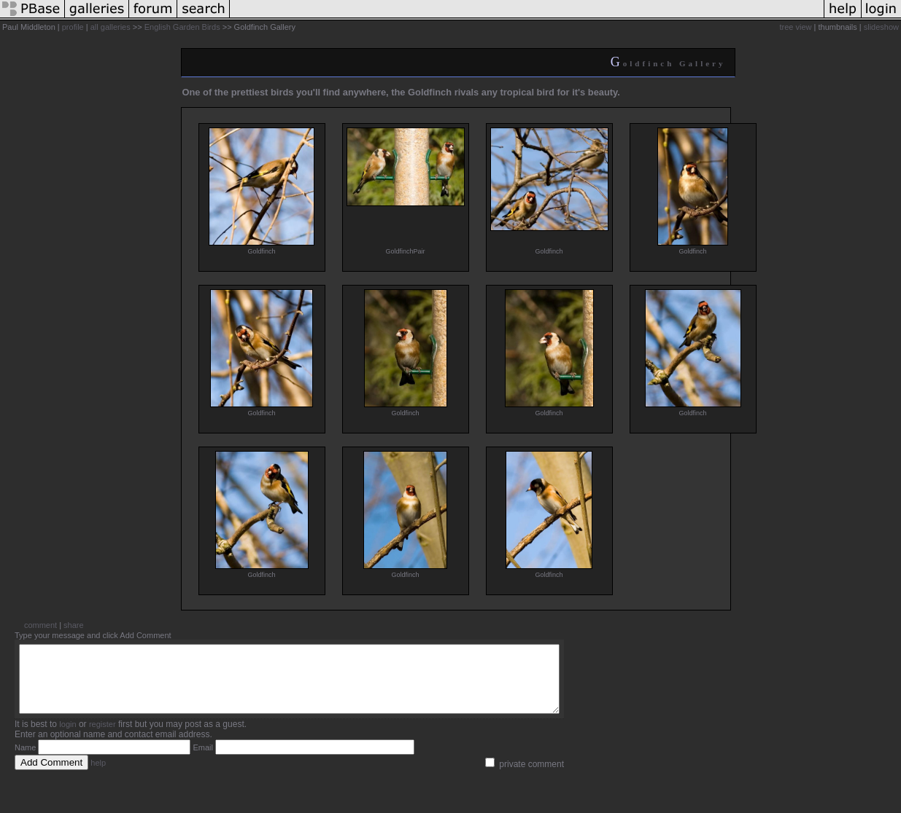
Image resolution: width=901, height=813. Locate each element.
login (67, 737)
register (102, 737)
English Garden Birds (182, 27)
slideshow (881, 27)
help (98, 775)
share (73, 625)
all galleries (110, 27)
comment (40, 625)
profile (73, 27)
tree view (796, 27)
